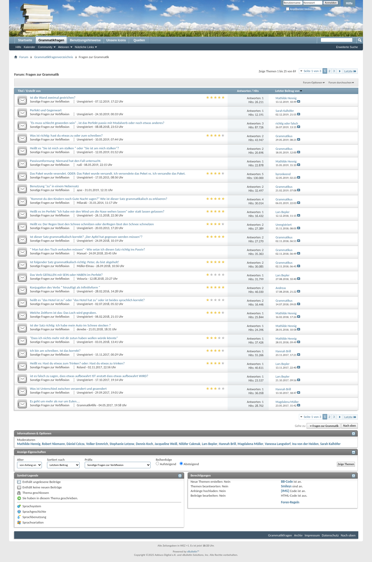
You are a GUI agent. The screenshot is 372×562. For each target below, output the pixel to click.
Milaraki (82, 203)
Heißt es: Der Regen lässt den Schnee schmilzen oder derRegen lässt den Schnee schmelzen (92, 224)
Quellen (139, 40)
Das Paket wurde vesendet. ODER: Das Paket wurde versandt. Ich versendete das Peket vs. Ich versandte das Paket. (107, 173)
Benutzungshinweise (85, 40)
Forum (23, 57)
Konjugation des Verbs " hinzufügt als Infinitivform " (65, 287)
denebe (81, 329)
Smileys (286, 486)
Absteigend (189, 464)
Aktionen (63, 47)
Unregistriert (85, 101)
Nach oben (349, 426)
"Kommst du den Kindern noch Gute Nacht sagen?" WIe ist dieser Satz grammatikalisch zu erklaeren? (98, 199)
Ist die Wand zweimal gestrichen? (52, 97)
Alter (20, 460)
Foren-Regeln (290, 502)
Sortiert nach (56, 460)
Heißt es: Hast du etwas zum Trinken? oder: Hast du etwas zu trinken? (77, 363)
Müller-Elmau (85, 266)
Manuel (81, 253)
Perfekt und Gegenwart (45, 110)
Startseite (25, 40)
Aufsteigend (166, 464)
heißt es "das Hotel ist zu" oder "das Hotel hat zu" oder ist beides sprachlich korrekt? (87, 300)
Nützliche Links (84, 47)
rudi (79, 165)
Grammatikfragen (51, 40)
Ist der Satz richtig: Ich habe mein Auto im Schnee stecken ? (70, 325)
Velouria (82, 278)
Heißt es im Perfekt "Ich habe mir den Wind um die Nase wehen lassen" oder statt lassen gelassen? (97, 211)
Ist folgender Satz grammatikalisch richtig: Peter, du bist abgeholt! (74, 262)
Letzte (350, 71)
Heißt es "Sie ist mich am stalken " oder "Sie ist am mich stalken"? (74, 148)
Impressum (312, 535)
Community (45, 47)
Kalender (29, 47)
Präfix (88, 460)
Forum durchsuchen (340, 82)
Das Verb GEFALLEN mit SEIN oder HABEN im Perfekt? (66, 275)
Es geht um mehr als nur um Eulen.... (55, 401)
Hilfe (349, 3)
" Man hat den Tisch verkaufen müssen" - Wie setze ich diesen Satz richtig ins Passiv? (87, 249)
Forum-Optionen (312, 82)
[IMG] (285, 491)
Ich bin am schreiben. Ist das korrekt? (55, 351)
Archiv (298, 535)
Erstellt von (33, 91)
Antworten (244, 91)
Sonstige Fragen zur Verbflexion (50, 101)
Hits (256, 91)
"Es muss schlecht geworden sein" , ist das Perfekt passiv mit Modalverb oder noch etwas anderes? (97, 123)
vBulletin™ (193, 551)
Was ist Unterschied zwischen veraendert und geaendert (68, 389)
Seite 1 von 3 (312, 71)
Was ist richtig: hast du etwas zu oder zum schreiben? (66, 135)
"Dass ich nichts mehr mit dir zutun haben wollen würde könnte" (74, 338)
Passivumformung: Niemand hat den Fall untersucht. (65, 161)
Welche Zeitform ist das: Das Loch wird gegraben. (63, 313)
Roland (81, 367)
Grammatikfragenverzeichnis (53, 57)
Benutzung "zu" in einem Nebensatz (54, 186)
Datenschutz (330, 535)
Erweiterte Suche (347, 47)
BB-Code (287, 481)
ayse (79, 190)
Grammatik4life (86, 405)
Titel (21, 91)
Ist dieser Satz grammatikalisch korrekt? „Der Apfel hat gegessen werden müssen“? (86, 237)
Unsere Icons (116, 40)
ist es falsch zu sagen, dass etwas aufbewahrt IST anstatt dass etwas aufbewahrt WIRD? (89, 376)
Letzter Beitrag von (289, 91)
